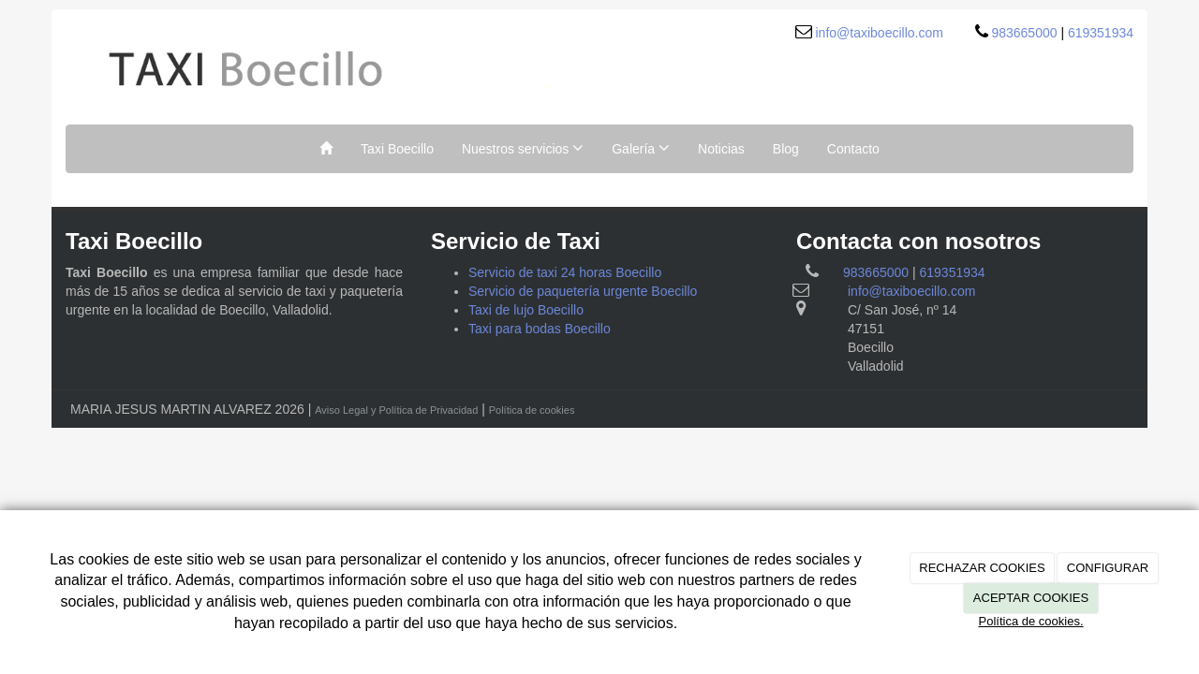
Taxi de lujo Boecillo (526, 309)
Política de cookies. (1030, 621)
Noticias (721, 148)
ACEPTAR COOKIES (1030, 598)
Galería (641, 147)
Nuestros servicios (523, 147)
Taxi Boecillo (397, 148)
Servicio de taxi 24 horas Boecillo (564, 272)
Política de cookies (532, 410)
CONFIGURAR (1107, 568)
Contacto (853, 148)
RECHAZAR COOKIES (981, 568)
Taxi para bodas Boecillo (539, 328)
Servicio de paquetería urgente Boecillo (582, 291)
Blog (786, 148)
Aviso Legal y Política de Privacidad (396, 410)
